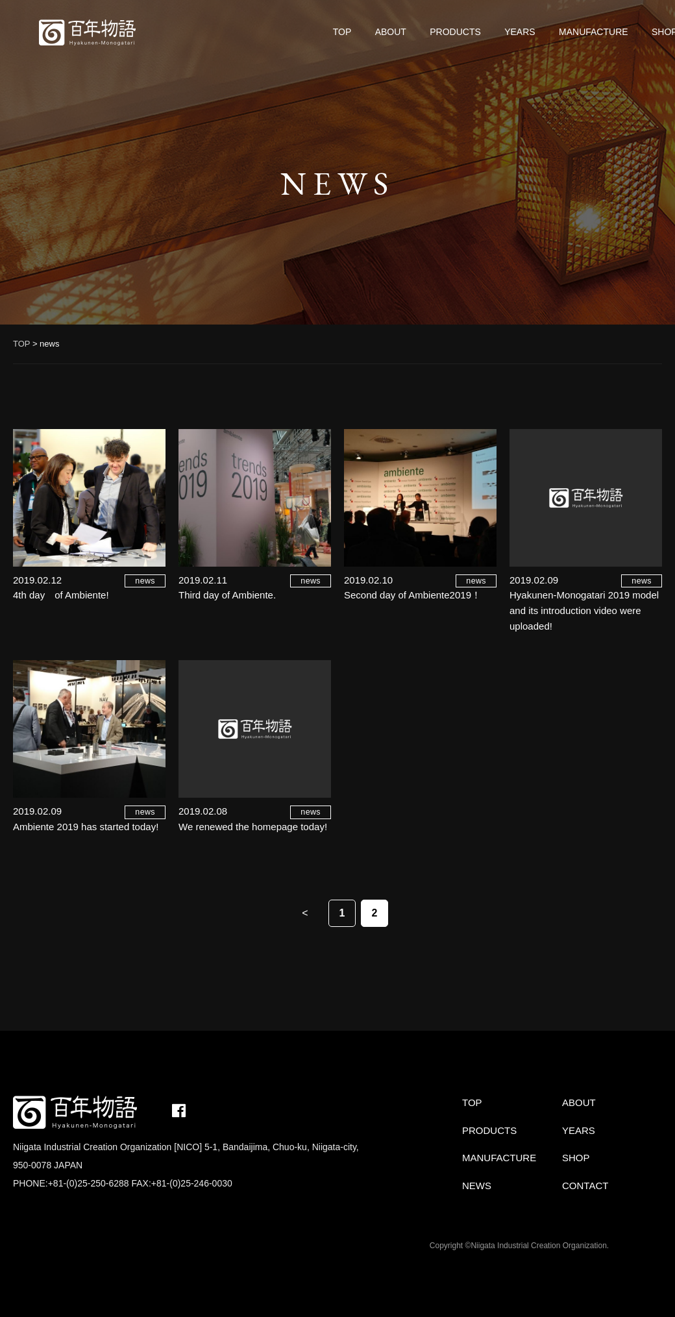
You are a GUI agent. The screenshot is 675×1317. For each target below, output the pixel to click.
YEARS (519, 32)
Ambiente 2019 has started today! (85, 826)
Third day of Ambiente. (227, 594)
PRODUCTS (455, 32)
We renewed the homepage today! (252, 826)
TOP (342, 32)
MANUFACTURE (593, 32)
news (145, 580)
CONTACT (585, 1185)
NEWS (476, 1185)
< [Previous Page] (305, 912)
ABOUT (390, 32)
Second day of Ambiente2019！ (412, 594)
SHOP (576, 1157)
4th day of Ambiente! (61, 594)
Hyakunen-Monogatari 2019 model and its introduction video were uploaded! (584, 610)
